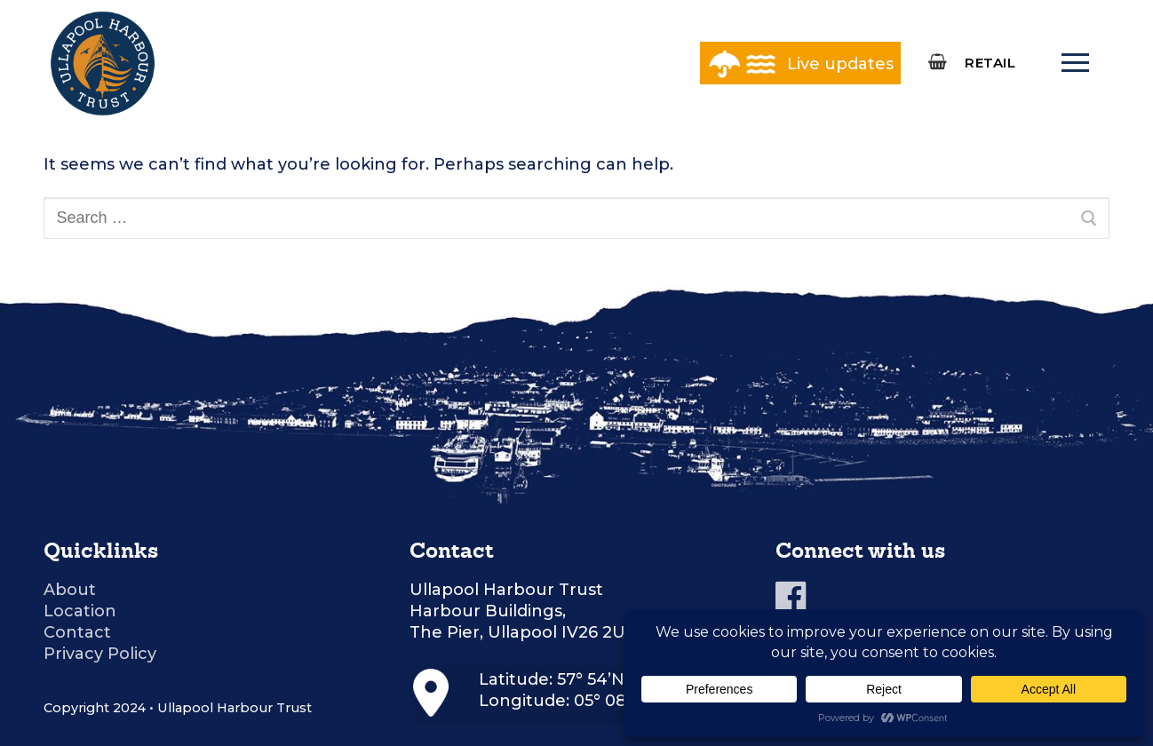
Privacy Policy (100, 653)
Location (80, 611)
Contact (77, 632)
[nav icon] (1074, 63)
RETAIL (990, 62)
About (70, 589)
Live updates (840, 64)
